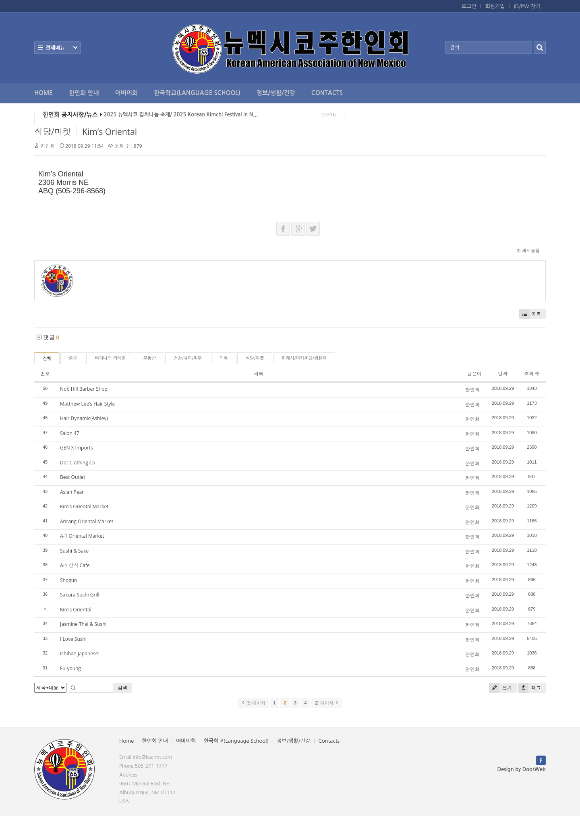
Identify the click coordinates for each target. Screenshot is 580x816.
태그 (529, 688)
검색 (122, 687)
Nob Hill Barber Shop (84, 388)
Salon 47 (69, 433)
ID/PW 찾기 (527, 6)
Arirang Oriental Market (86, 521)
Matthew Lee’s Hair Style (87, 403)
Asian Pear (72, 492)
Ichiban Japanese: (79, 653)
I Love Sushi (73, 639)
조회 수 (532, 373)
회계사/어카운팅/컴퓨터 (304, 358)
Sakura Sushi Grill (79, 594)
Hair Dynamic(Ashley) (84, 418)
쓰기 (500, 688)
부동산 (149, 358)
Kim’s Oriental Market (84, 506)
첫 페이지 (253, 702)
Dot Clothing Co (77, 462)
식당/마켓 (52, 131)
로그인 (469, 6)
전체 (47, 358)
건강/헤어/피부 (188, 358)
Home (43, 93)
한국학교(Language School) (197, 93)
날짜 (503, 373)
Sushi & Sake (74, 550)
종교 (73, 358)
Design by (521, 769)
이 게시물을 (528, 250)
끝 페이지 (327, 702)
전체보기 (57, 47)
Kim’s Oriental (109, 131)
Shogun (68, 580)
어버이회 (126, 93)
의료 (224, 358)
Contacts (327, 93)
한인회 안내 (84, 93)
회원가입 (495, 6)
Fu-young (70, 668)
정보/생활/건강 (276, 93)
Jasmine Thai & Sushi (83, 624)
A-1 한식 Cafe (75, 565)
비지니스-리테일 (110, 358)
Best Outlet (72, 477)
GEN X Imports (76, 447)
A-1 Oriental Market (82, 535)
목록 (530, 314)
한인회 (47, 146)
